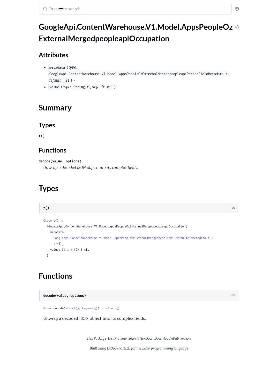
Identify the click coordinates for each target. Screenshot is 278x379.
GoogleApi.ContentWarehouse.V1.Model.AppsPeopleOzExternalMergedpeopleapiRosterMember (34, 337)
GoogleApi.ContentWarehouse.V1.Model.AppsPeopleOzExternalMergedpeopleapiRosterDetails (34, 330)
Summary (16, 55)
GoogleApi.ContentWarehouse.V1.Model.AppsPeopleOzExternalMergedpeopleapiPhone (34, 174)
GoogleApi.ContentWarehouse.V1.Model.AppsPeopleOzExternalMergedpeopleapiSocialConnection (34, 369)
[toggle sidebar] (66, 8)
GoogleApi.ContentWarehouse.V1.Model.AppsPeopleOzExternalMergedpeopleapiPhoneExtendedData (34, 180)
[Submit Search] (93, 9)
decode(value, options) (108, 161)
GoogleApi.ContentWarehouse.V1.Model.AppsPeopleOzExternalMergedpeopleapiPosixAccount (34, 232)
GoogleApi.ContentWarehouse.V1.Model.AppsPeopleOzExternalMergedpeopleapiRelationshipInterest (34, 311)
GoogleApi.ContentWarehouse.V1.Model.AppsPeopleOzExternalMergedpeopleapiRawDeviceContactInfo (34, 278)
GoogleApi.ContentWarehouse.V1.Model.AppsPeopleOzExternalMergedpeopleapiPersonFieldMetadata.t (180, 238)
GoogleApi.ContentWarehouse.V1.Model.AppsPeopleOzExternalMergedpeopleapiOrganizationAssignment (34, 102)
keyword (137, 308)
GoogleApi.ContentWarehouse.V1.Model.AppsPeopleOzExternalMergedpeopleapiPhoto (34, 187)
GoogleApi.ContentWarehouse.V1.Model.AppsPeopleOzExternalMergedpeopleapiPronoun (34, 265)
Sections (15, 40)
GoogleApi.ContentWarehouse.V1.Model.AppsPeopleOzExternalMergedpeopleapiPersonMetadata (34, 154)
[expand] (68, 32)
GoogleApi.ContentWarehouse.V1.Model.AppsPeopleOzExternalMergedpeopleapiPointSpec (34, 226)
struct (119, 308)
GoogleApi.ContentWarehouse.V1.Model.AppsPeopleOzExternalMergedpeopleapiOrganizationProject (34, 108)
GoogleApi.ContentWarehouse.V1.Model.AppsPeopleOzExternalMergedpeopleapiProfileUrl (34, 258)
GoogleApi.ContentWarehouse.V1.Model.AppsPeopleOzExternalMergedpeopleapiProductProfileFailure (34, 245)
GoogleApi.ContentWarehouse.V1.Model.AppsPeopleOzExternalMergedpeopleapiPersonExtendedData (34, 134)
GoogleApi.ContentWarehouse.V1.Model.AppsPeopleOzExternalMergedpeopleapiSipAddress (34, 356)
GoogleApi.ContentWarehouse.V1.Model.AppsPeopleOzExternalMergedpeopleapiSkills (34, 363)
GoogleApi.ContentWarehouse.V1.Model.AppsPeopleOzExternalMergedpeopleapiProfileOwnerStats (34, 252)
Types (13, 61)
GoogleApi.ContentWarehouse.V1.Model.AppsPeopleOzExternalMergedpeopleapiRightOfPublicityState (34, 324)
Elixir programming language (202, 348)
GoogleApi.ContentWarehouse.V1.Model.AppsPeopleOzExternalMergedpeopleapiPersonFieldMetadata (34, 141)
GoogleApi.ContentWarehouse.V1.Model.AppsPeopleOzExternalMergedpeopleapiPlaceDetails (34, 200)
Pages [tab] (8, 23)
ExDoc (148, 348)
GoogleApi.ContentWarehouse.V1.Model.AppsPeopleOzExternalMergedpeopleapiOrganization (34, 95)
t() (90, 136)
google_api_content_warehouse (36, 6)
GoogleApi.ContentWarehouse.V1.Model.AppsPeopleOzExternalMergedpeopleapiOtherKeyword (34, 115)
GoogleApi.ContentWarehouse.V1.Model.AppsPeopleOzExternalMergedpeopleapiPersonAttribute (34, 128)
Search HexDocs (177, 338)
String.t (117, 249)
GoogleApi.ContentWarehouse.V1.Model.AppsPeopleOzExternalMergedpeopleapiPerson (34, 121)
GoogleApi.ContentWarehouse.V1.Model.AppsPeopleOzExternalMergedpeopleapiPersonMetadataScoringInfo (34, 161)
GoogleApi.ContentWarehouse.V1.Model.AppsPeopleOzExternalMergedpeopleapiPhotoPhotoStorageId (34, 193)
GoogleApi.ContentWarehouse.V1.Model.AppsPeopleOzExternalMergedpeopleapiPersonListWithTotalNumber (34, 148)
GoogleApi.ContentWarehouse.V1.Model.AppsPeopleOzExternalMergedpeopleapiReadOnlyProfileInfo (34, 285)
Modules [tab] (27, 23)
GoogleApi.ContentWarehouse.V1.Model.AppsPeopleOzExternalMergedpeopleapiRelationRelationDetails (34, 304)
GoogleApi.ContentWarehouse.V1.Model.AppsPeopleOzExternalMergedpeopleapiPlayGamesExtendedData (34, 206)
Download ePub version (209, 338)
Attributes (20, 48)
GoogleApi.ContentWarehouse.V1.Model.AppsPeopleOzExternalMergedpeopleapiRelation (34, 298)
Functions (16, 67)
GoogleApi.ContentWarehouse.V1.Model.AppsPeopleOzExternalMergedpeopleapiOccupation (34, 32)
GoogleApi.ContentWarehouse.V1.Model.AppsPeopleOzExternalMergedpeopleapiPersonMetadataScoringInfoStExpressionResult (34, 167)
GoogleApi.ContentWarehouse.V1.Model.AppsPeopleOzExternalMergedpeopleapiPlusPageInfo (34, 219)
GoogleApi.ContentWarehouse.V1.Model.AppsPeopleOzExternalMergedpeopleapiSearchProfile (34, 350)
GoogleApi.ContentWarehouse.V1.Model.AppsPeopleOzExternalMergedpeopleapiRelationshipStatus (34, 317)
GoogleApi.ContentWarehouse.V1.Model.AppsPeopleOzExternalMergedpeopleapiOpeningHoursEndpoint (34, 82)
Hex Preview (153, 338)
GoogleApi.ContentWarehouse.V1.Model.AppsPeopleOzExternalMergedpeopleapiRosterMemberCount (34, 343)
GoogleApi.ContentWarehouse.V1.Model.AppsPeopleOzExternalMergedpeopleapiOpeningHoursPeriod (34, 89)
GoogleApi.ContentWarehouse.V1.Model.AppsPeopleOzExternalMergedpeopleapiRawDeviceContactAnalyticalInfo (34, 272)
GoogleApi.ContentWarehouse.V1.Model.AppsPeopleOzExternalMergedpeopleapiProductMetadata (34, 239)
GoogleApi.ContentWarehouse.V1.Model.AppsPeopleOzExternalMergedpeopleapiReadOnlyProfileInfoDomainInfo (34, 291)
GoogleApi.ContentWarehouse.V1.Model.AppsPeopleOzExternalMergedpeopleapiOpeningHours (34, 76)
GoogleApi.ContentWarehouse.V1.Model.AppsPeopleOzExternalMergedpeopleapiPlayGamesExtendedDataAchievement (34, 213)
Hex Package (133, 338)
